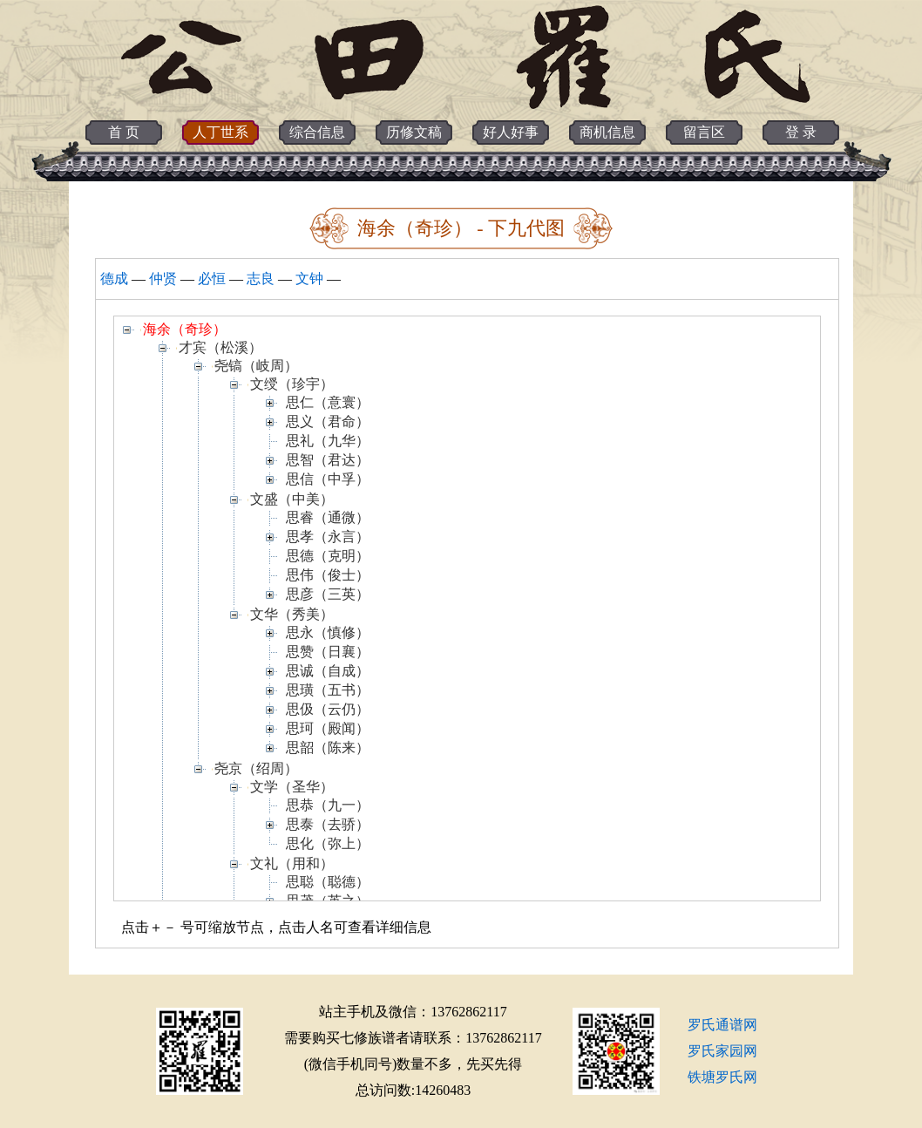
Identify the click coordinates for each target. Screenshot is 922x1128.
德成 (114, 278)
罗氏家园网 (722, 1050)
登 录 (801, 132)
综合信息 (317, 132)
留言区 (704, 132)
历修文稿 (414, 132)
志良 (261, 278)
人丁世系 (220, 132)
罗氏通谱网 (722, 1024)
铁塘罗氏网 (722, 1077)
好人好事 (511, 132)
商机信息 (607, 132)
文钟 (309, 278)
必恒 (212, 278)
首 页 (123, 132)
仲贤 (163, 278)
